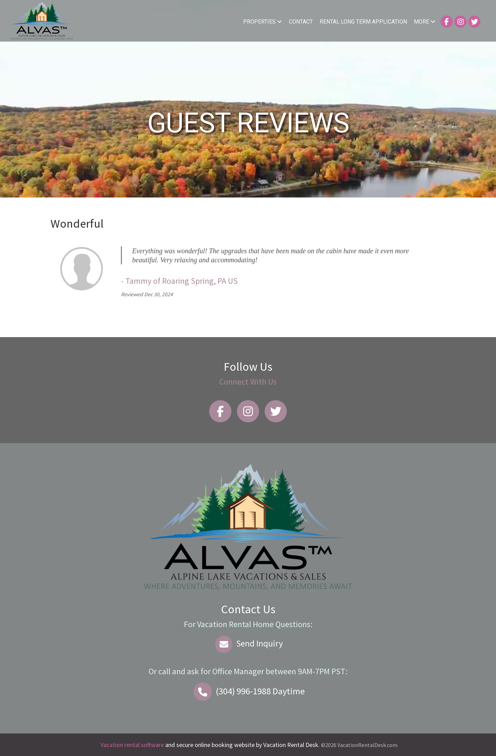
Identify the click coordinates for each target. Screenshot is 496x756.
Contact (301, 21)
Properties (262, 21)
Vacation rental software (132, 745)
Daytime (248, 691)
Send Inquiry (248, 643)
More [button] (424, 21)
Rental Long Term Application (363, 21)
